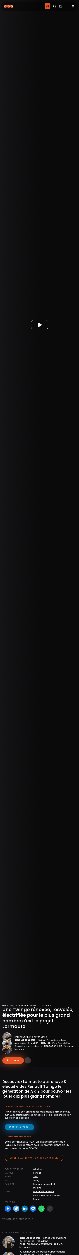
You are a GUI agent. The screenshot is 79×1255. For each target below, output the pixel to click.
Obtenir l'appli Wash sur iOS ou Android (34, 1158)
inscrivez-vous (19, 1127)
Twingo (37, 1180)
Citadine (37, 1169)
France (36, 1199)
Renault (37, 1172)
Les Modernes (53, 1195)
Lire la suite (25, 1247)
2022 (35, 1176)
